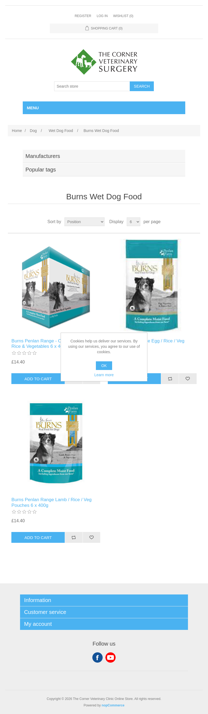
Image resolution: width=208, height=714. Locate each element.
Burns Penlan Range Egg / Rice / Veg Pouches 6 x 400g (146, 343)
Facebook (97, 657)
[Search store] (92, 86)
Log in (102, 16)
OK (104, 365)
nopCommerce (113, 705)
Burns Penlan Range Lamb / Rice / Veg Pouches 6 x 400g (51, 502)
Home (17, 130)
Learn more (104, 375)
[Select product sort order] (84, 221)
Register (83, 16)
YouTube (110, 657)
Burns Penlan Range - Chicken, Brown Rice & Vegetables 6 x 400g (50, 343)
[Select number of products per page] (133, 221)
